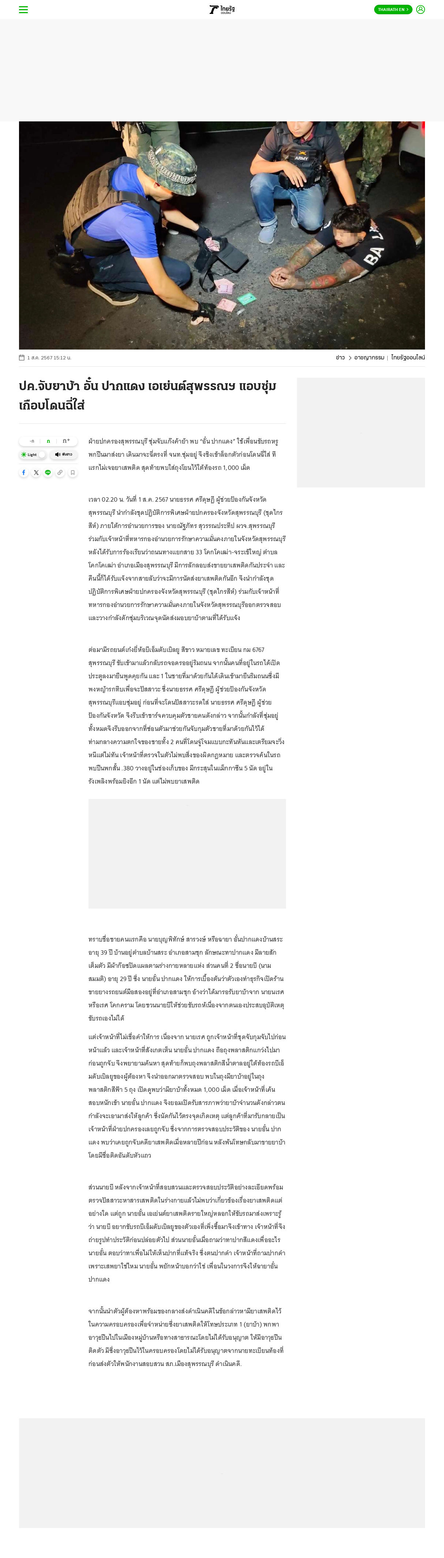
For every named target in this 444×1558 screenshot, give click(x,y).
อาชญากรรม (369, 358)
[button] (24, 472)
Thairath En (393, 10)
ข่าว (340, 358)
